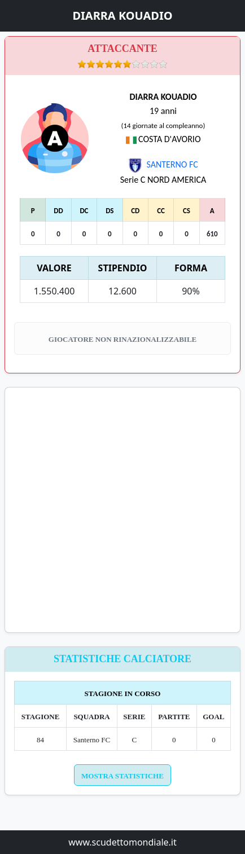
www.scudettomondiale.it (122, 842)
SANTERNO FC (163, 164)
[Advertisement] (122, 510)
